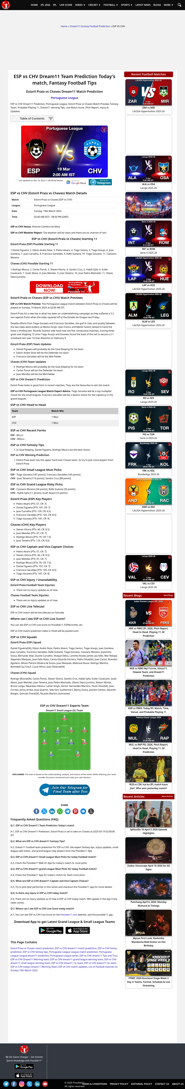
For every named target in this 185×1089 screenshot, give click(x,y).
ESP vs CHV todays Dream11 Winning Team (34, 966)
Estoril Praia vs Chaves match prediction (32, 948)
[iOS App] (24, 1078)
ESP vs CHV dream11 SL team (67, 963)
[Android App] (24, 1069)
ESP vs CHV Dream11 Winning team (30, 959)
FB (37, 811)
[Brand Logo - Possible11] (24, 1053)
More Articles (167, 796)
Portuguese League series (64, 955)
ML (84, 811)
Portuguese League (64, 98)
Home (64, 26)
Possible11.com (68, 914)
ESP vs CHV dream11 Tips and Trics (98, 955)
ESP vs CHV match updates (72, 966)
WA (60, 811)
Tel (6, 1083)
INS (22, 1083)
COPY (91, 811)
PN (76, 811)
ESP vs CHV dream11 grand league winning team (76, 959)
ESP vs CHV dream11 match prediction (75, 948)
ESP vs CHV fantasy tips (35, 951)
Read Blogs (168, 595)
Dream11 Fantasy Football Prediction (90, 26)
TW (45, 811)
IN (38, 1083)
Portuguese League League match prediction (73, 951)
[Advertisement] (92, 16)
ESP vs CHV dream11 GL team (100, 963)
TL (68, 811)
